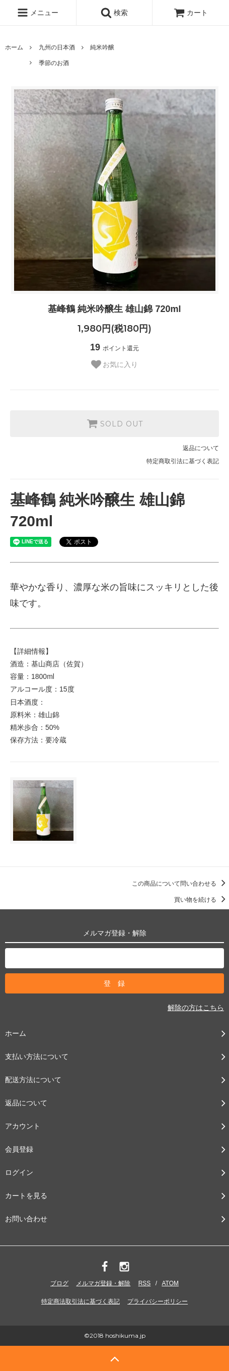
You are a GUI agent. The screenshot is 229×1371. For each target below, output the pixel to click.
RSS (144, 1283)
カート (191, 13)
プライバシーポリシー (157, 1301)
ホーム (14, 47)
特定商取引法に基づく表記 (182, 461)
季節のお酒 (54, 63)
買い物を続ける (201, 899)
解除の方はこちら (196, 1008)
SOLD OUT (115, 423)
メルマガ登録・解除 (103, 1283)
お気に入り (114, 364)
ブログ (59, 1283)
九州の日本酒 (57, 47)
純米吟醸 (102, 47)
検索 (114, 12)
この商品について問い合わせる (180, 883)
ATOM (170, 1283)
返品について (201, 448)
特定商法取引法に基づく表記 (80, 1301)
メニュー (37, 12)
